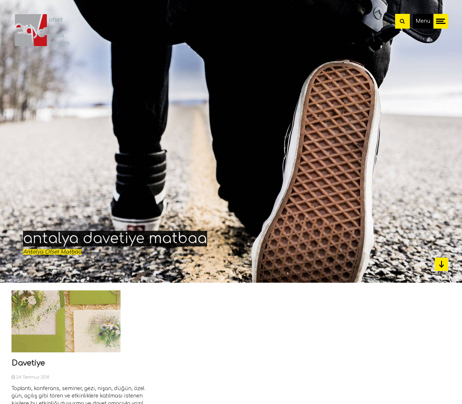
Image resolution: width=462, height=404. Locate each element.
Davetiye (28, 363)
